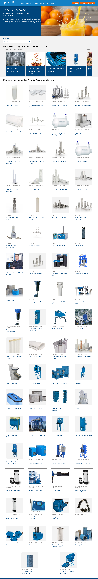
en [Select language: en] (52, 3)
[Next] (94, 61)
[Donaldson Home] (11, 3)
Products (22, 3)
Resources (35, 3)
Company (42, 3)
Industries (28, 3)
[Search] (47, 3)
